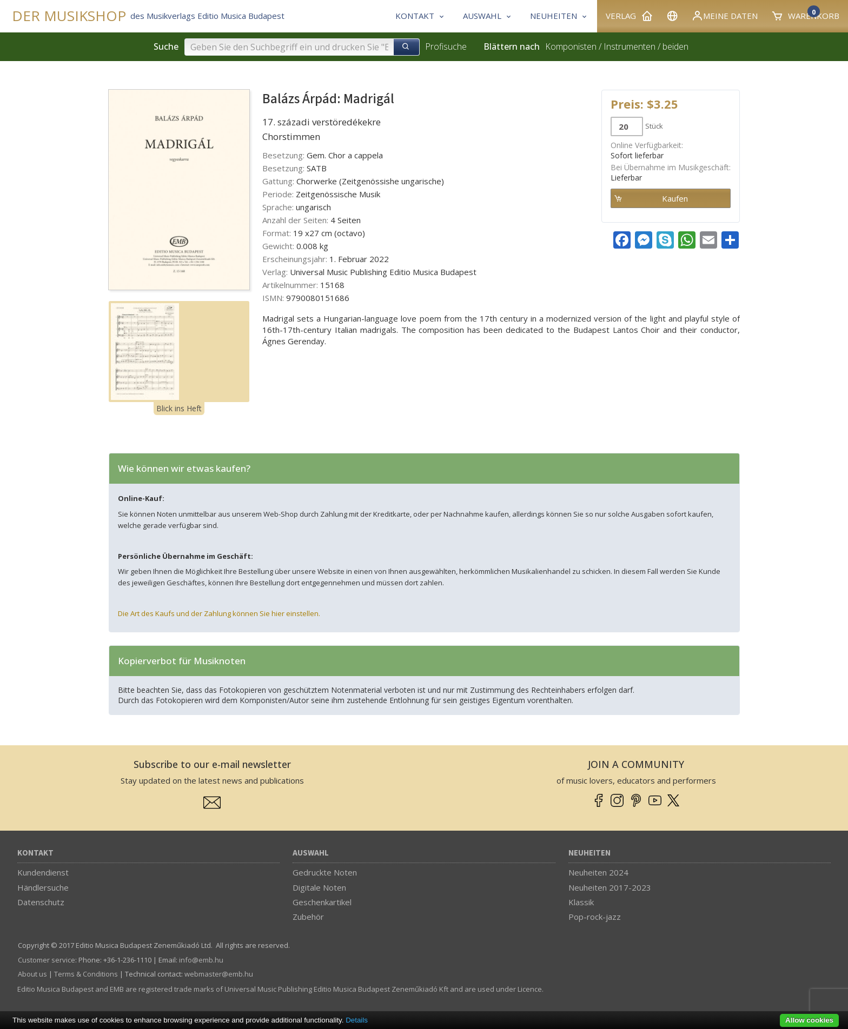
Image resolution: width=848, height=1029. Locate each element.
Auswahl (311, 853)
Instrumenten (629, 46)
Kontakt (35, 853)
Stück (654, 126)
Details (357, 1020)
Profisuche (446, 46)
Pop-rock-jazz (594, 916)
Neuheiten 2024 (598, 872)
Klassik (581, 902)
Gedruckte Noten (325, 872)
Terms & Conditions (86, 974)
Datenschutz (40, 902)
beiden (675, 46)
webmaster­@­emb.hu (218, 974)
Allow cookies (809, 1020)
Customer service (46, 960)
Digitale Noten (319, 887)
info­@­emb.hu (201, 960)
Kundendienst (43, 872)
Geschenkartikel (322, 902)
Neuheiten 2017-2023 (609, 887)
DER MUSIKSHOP (69, 16)
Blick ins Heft (179, 408)
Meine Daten (724, 16)
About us (32, 974)
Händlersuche (43, 887)
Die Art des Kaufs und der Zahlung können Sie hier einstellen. (219, 613)
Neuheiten (589, 853)
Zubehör (308, 916)
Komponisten (571, 46)
